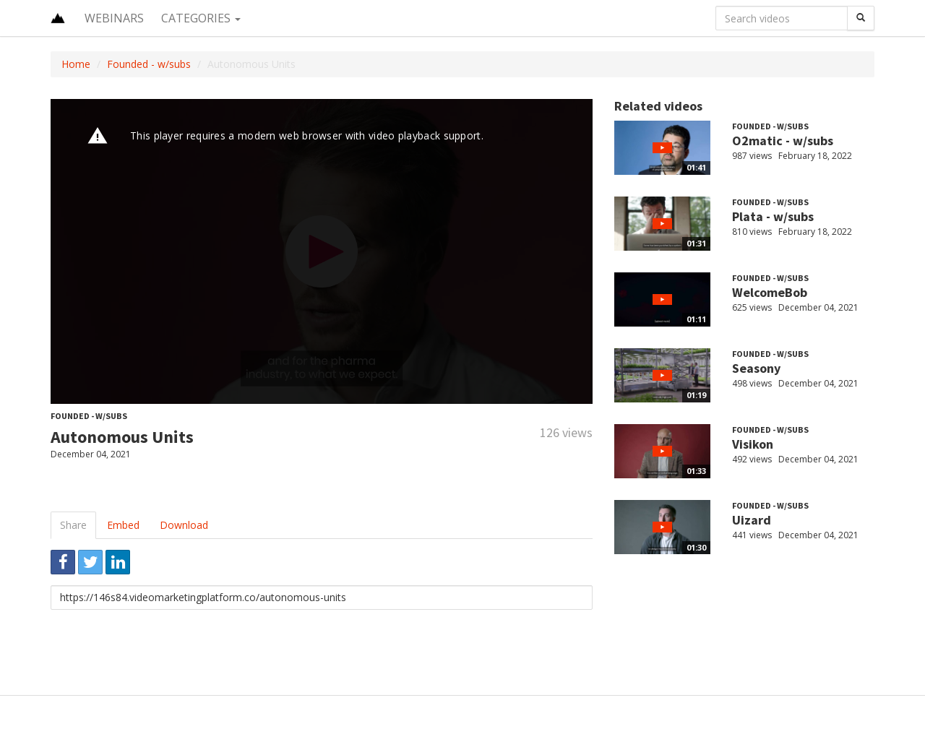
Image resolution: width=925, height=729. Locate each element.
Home (75, 64)
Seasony (756, 368)
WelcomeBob (769, 292)
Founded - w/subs (149, 64)
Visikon (752, 444)
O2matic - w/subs (782, 140)
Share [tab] (73, 525)
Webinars (114, 18)
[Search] (860, 18)
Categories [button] (201, 18)
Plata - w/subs (773, 216)
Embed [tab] (123, 525)
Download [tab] (184, 525)
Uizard (751, 520)
